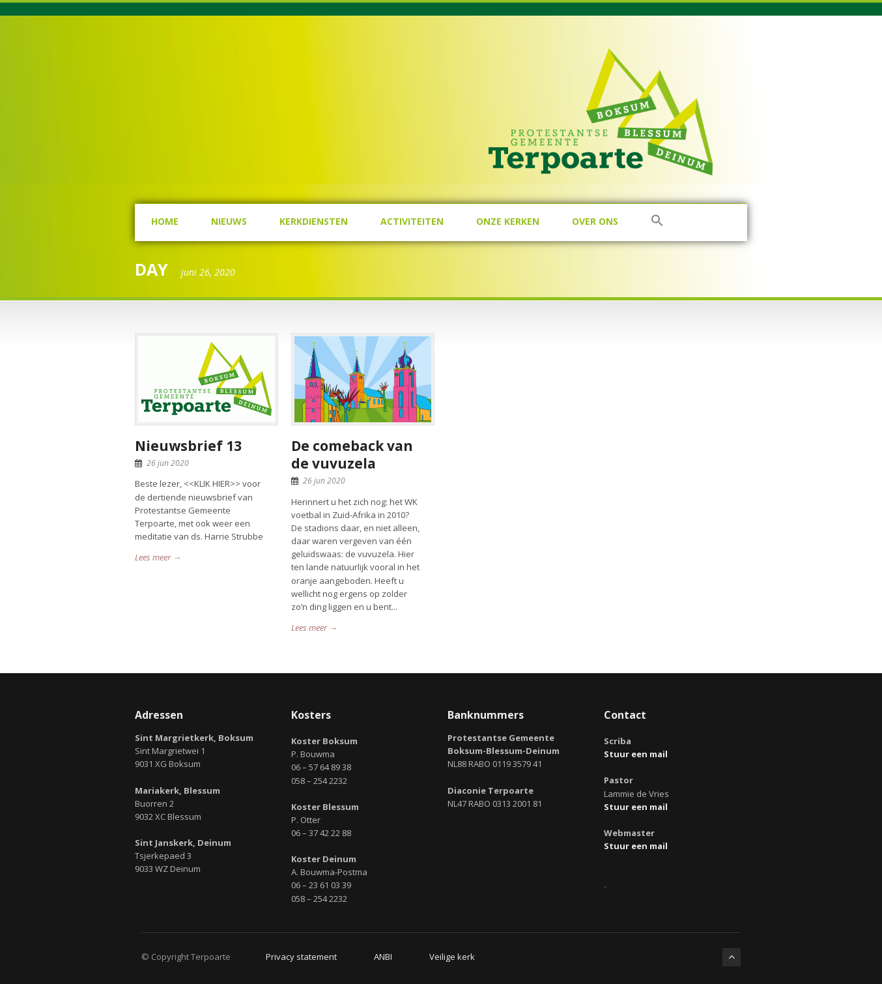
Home (164, 221)
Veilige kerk (452, 956)
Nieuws (229, 221)
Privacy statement (301, 956)
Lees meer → (158, 557)
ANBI (383, 956)
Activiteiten (412, 221)
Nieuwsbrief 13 (188, 446)
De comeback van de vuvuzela (352, 454)
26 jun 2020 (168, 463)
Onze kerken (507, 221)
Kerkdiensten (313, 221)
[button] (657, 222)
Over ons (595, 221)
